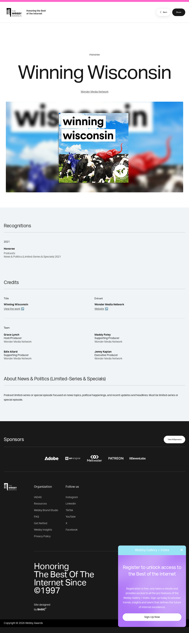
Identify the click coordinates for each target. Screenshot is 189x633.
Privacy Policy (42, 536)
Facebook (72, 530)
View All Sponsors (174, 439)
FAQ (36, 516)
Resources (40, 503)
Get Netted (40, 523)
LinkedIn (71, 503)
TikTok (69, 510)
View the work (12, 309)
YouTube (71, 516)
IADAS (38, 497)
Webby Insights (43, 530)
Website (99, 309)
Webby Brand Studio (46, 510)
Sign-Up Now (152, 617)
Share (178, 12)
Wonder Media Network (94, 92)
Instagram (72, 497)
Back (163, 12)
